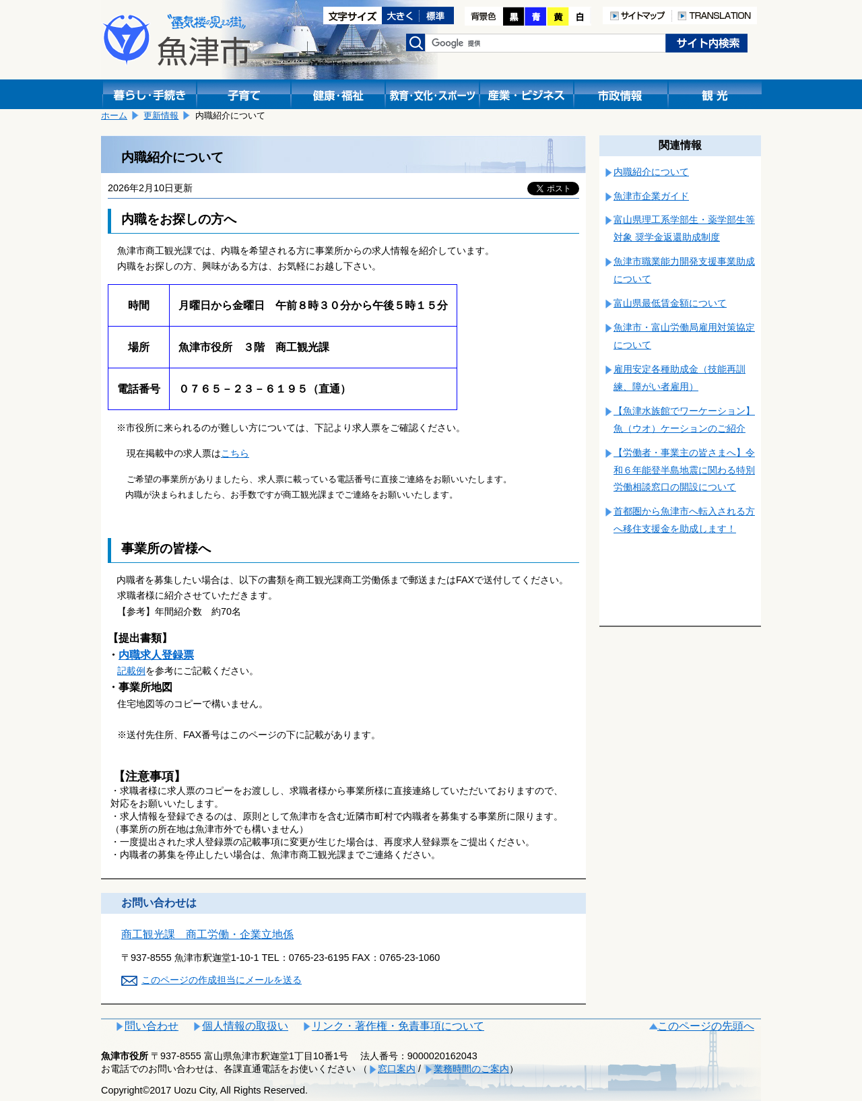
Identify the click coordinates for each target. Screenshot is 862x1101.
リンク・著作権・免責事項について (398, 1026)
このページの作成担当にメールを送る (221, 979)
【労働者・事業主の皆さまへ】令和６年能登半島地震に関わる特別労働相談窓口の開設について (684, 470)
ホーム (114, 115)
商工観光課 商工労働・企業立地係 (207, 934)
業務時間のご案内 (471, 1068)
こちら (235, 453)
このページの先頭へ (705, 1026)
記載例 (131, 670)
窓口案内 (397, 1068)
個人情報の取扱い (245, 1026)
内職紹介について (651, 171)
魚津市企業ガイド (651, 196)
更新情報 (160, 115)
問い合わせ (151, 1026)
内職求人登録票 (156, 655)
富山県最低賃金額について (670, 303)
